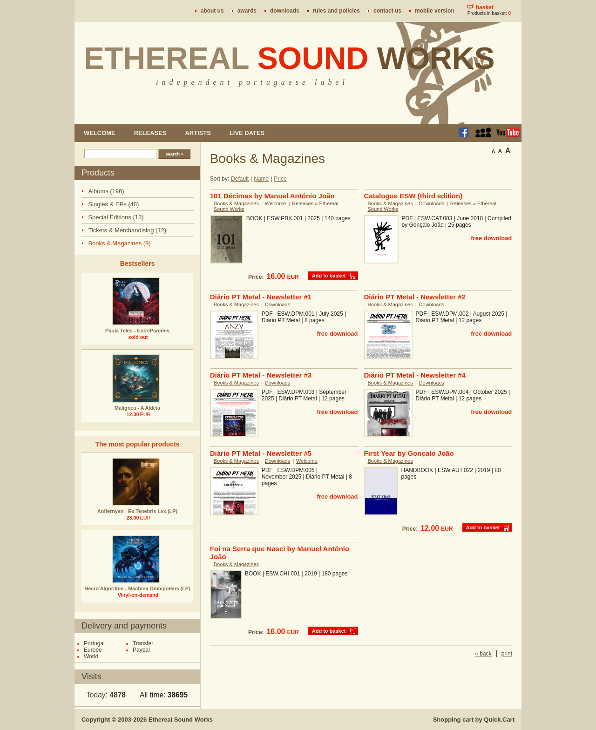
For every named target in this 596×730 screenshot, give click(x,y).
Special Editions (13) (115, 217)
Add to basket (329, 275)
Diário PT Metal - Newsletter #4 (415, 375)
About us (212, 10)
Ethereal (289, 58)
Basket (485, 7)
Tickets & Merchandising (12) (127, 230)
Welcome (99, 132)
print (506, 653)
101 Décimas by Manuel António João (272, 196)
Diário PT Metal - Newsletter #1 (261, 297)
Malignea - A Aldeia (137, 408)
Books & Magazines (236, 203)
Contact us (387, 10)
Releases (150, 132)
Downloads (284, 10)
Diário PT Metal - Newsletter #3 (261, 375)
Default (240, 179)
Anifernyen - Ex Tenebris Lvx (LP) (137, 511)
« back (483, 653)
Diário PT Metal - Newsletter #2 (415, 297)
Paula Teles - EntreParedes (137, 330)
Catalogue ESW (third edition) (413, 196)
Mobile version (434, 10)
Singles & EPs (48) (113, 204)
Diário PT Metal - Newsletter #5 (261, 453)
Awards (247, 10)
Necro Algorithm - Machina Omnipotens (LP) (137, 588)
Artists (197, 132)
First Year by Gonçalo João (409, 453)
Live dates (247, 132)
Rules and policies (336, 10)
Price (280, 179)
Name (261, 179)
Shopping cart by (474, 719)
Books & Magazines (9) (119, 243)
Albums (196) (106, 191)
